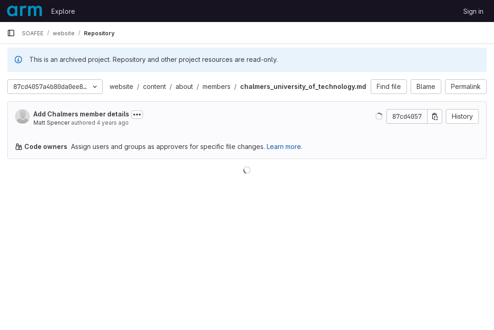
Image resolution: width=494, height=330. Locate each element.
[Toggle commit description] (137, 114)
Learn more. (284, 146)
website (121, 86)
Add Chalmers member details (81, 114)
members (217, 86)
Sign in (473, 11)
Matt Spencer (51, 122)
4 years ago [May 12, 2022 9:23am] (113, 122)
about (184, 86)
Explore (63, 11)
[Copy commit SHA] (435, 116)
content (154, 86)
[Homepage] (24, 11)
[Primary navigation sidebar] (11, 33)
